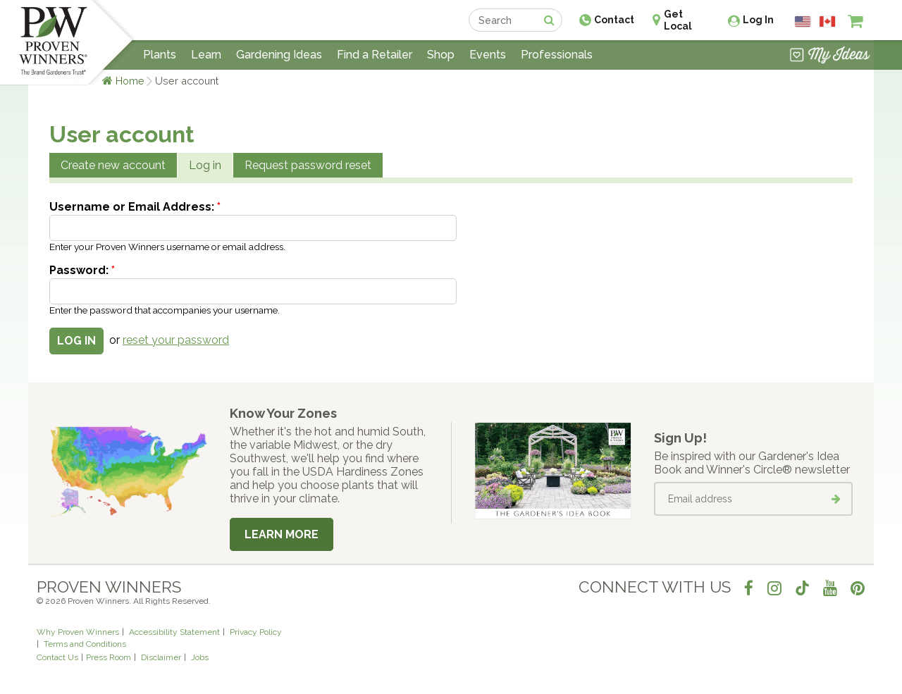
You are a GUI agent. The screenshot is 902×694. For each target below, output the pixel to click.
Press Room (108, 657)
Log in (205, 165)
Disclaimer (161, 657)
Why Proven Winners (78, 632)
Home (130, 81)
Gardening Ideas (279, 54)
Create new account (113, 165)
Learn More (282, 534)
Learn (206, 54)
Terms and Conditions (85, 644)
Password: (82, 270)
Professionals (557, 54)
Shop (441, 54)
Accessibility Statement (174, 632)
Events (487, 54)
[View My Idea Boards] (829, 56)
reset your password (176, 340)
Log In (758, 19)
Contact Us (57, 657)
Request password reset (308, 165)
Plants (159, 54)
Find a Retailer (374, 54)
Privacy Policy (256, 632)
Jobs (200, 657)
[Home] (53, 42)
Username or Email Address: (135, 206)
